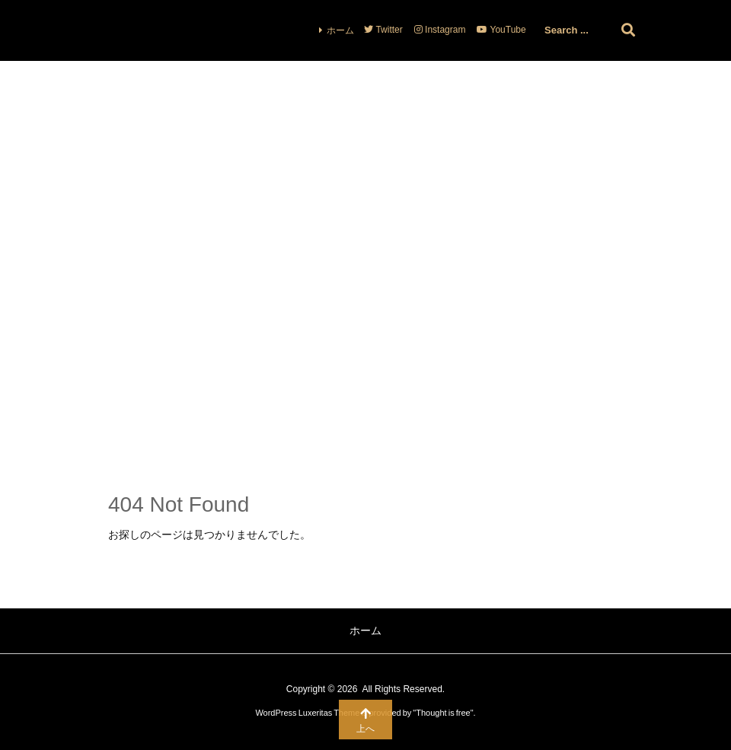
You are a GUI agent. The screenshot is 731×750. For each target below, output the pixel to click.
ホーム (340, 30)
